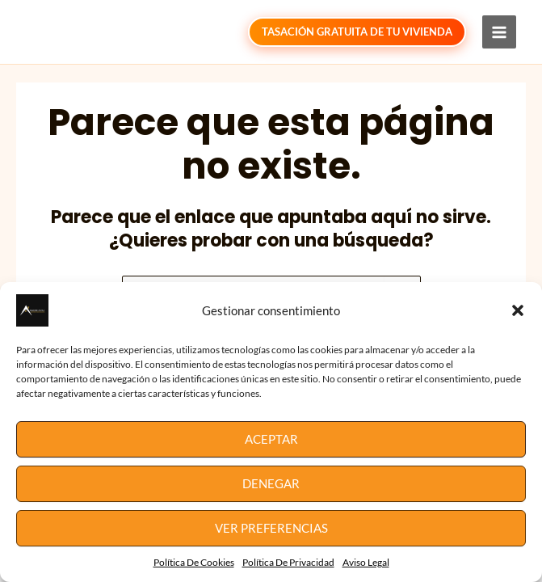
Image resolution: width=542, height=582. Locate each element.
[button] (518, 310)
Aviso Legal (365, 562)
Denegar (271, 483)
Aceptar (271, 439)
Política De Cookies (193, 562)
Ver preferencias (271, 528)
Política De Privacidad (288, 562)
